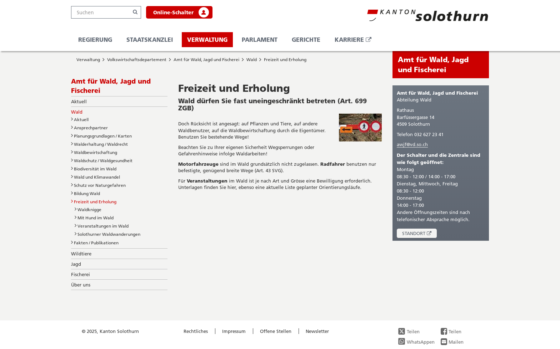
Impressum (234, 331)
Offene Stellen (275, 331)
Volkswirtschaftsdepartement (136, 59)
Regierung (95, 39)
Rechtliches (196, 331)
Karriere (356, 41)
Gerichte (306, 39)
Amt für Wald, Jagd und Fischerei (206, 59)
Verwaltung (207, 39)
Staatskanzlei (149, 39)
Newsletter (317, 331)
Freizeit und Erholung (285, 59)
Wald (251, 59)
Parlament (260, 39)
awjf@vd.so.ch (412, 144)
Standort (419, 234)
